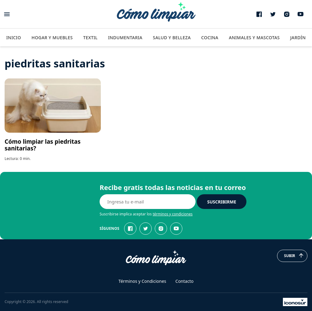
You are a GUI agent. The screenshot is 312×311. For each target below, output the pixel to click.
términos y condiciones (172, 214)
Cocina (209, 37)
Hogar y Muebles (52, 37)
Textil (90, 37)
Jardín (298, 37)
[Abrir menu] (7, 14)
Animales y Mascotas (254, 37)
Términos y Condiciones (142, 281)
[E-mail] (148, 201)
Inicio (13, 37)
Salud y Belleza (172, 37)
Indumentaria (125, 37)
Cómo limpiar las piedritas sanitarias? (43, 145)
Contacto (184, 281)
